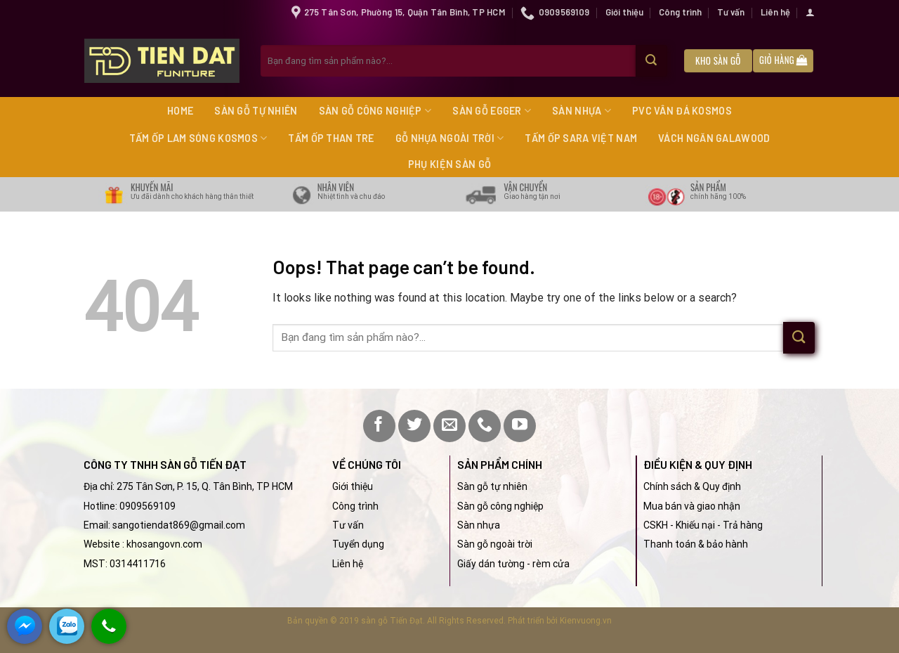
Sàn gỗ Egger (491, 110)
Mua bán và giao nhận (691, 506)
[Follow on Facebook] (379, 426)
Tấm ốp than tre (331, 138)
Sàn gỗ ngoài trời (494, 544)
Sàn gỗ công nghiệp (375, 110)
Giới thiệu (624, 12)
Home (180, 111)
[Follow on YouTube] (520, 426)
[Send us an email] (449, 426)
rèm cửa (551, 563)
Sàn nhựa (581, 110)
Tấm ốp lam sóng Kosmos (198, 138)
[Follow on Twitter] (414, 426)
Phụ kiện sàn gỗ (449, 164)
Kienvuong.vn (586, 621)
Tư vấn (730, 12)
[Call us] (484, 426)
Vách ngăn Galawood (714, 138)
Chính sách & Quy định (692, 486)
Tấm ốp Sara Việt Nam (581, 138)
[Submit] (651, 61)
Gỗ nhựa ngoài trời (449, 138)
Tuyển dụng (358, 544)
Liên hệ (775, 12)
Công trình (680, 12)
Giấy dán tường (491, 563)
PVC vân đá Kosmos (682, 111)
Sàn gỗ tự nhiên (255, 111)
